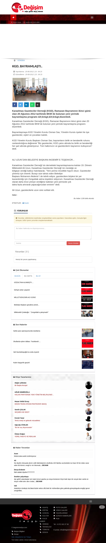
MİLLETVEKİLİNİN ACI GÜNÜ (25, 297)
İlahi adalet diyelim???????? (24, 472)
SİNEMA (45, 524)
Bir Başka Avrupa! (21, 385)
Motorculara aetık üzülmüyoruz (25, 456)
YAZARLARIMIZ (62, 513)
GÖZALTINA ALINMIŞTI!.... (24, 282)
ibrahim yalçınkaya (21, 477)
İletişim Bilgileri (19, 531)
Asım (16, 454)
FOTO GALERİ (61, 507)
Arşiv (57, 518)
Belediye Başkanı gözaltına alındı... (26, 305)
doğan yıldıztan (20, 383)
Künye (16, 534)
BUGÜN (17, 276)
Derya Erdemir (19, 470)
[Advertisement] (53, 41)
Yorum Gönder (73, 243)
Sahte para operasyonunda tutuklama (26, 331)
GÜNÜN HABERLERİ (64, 516)
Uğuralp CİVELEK (21, 425)
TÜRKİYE (45, 529)
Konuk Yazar (19, 418)
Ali (15, 460)
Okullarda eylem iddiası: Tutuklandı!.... (27, 341)
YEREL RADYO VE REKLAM (25, 436)
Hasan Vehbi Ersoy (22, 401)
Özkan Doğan (20, 434)
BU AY (38, 276)
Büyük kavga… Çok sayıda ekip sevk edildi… (26, 22)
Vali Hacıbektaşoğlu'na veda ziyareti (26, 352)
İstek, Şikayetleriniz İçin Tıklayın (21, 537)
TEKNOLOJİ (46, 527)
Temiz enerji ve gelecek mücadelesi (27, 420)
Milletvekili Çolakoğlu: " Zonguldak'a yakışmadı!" (31, 312)
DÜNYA (45, 532)
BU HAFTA (28, 276)
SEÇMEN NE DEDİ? (22, 412)
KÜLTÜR (45, 516)
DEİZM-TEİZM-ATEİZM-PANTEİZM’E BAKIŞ (31, 404)
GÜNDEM (21, 60)
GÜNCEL (45, 513)
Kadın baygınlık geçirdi (21, 363)
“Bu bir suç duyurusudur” (23, 427)
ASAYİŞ (45, 507)
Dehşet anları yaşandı (22, 290)
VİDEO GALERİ (61, 510)
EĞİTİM (45, 510)
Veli (15, 486)
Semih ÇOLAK (20, 410)
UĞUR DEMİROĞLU (22, 392)
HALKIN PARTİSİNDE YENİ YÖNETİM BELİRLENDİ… (34, 395)
